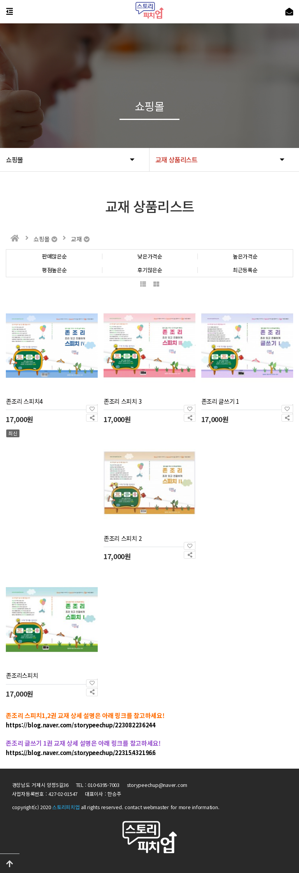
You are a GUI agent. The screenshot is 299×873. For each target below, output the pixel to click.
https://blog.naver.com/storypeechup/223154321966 (81, 752)
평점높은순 (54, 270)
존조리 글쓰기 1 (220, 401)
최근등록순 (245, 270)
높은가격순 (245, 256)
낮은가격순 (149, 256)
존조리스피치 (22, 675)
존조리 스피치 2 (123, 538)
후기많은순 (149, 270)
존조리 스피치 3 (123, 401)
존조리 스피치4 (24, 401)
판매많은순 (54, 256)
